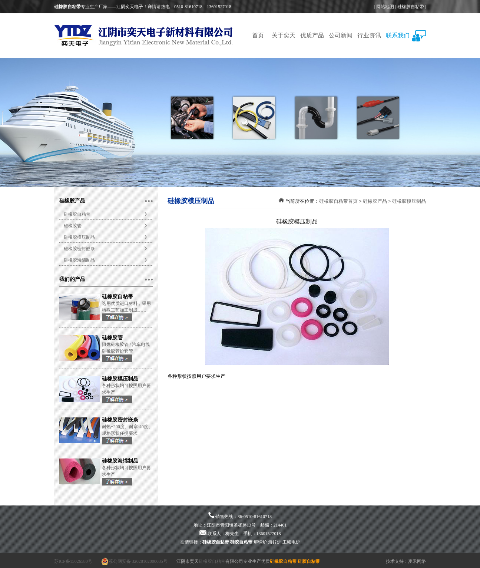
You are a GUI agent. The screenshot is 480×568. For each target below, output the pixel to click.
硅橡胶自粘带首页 (338, 201)
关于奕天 (283, 35)
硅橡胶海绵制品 (79, 260)
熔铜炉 (260, 542)
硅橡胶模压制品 (79, 237)
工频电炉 (291, 542)
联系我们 (398, 35)
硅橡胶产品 (375, 201)
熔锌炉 (274, 542)
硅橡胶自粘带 (410, 6)
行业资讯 (369, 35)
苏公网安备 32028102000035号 (134, 561)
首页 (258, 35)
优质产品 (312, 35)
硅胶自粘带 (241, 542)
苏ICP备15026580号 (73, 561)
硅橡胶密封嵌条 (79, 248)
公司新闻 (340, 35)
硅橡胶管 (73, 225)
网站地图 (385, 6)
